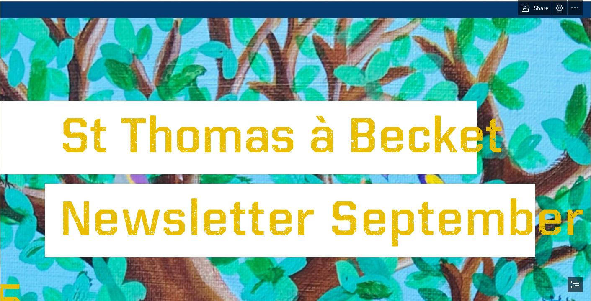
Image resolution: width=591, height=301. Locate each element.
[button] (535, 7)
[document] (295, 150)
